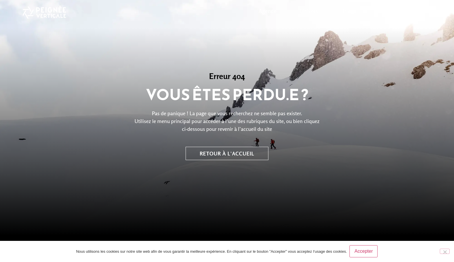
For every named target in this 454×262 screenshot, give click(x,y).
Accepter (364, 251)
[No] (445, 251)
